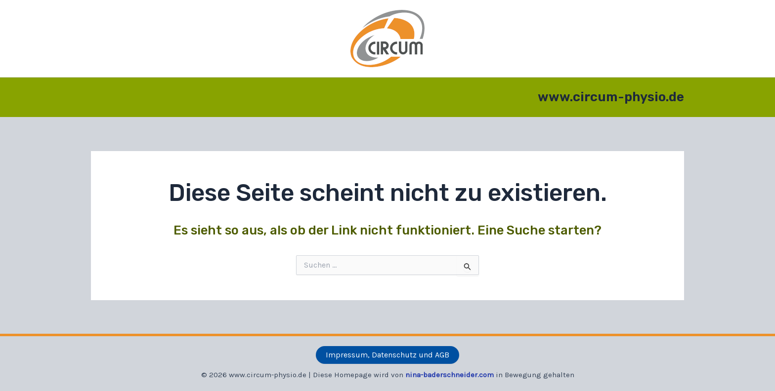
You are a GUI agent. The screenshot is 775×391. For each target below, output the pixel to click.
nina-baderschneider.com (449, 374)
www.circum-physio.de (611, 97)
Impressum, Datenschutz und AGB (387, 354)
